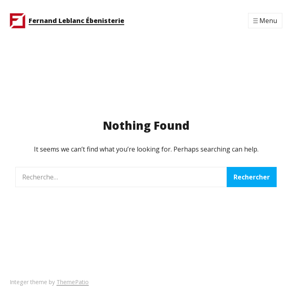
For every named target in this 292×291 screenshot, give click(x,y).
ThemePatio (72, 282)
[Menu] (265, 20)
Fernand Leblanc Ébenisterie (76, 20)
